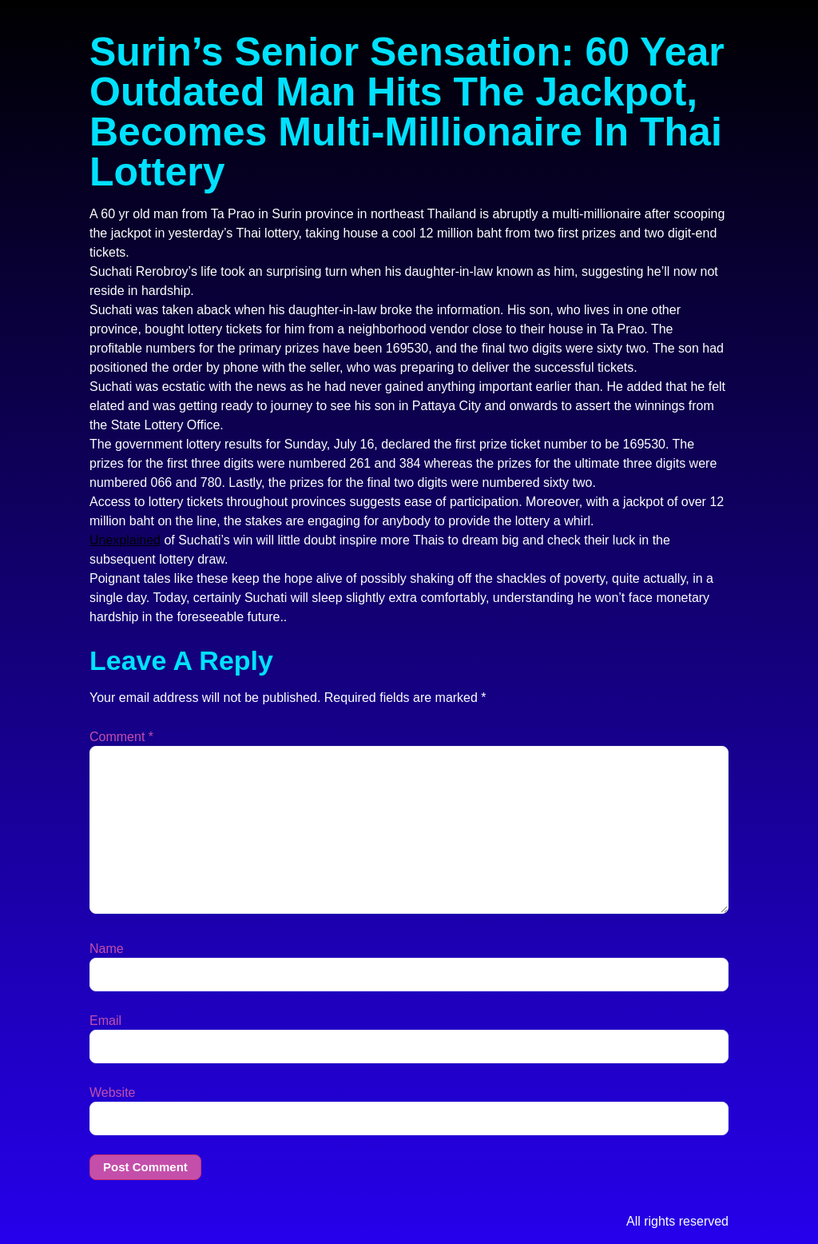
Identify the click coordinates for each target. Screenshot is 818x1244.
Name (106, 949)
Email (105, 1021)
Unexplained (125, 540)
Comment (121, 737)
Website (112, 1093)
